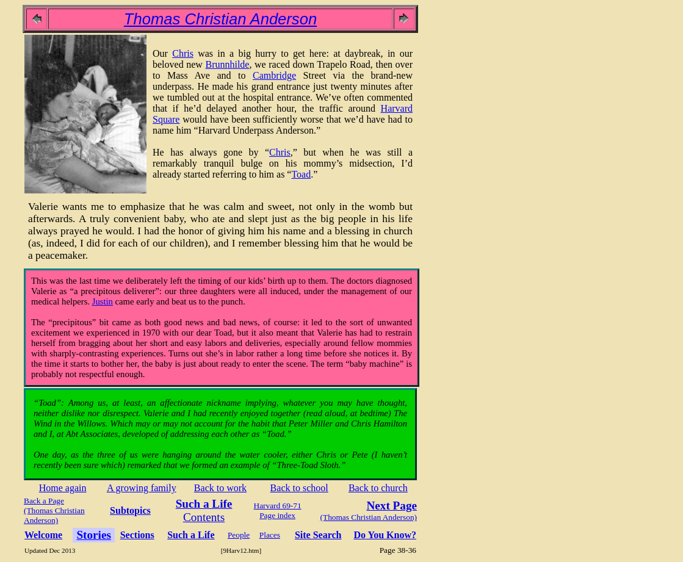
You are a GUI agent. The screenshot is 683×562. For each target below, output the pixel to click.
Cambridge (274, 75)
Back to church (378, 488)
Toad (301, 174)
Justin (102, 301)
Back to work (220, 488)
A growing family (141, 488)
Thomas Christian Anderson (220, 18)
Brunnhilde (227, 64)
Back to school (299, 488)
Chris (182, 53)
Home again (63, 488)
